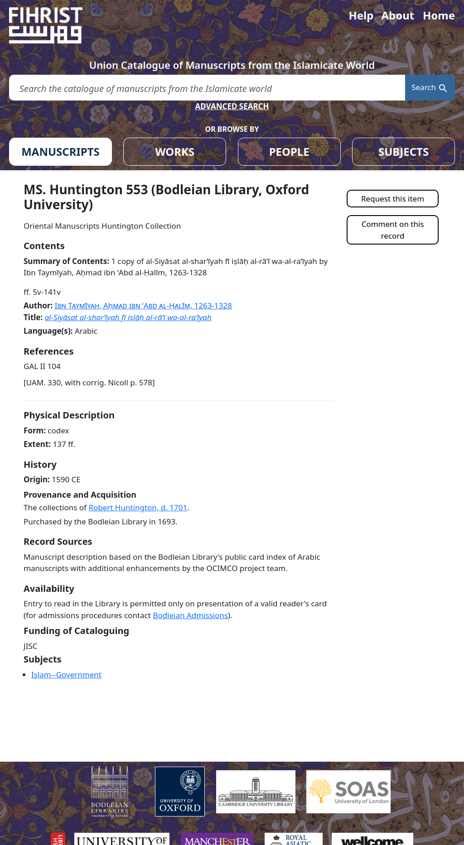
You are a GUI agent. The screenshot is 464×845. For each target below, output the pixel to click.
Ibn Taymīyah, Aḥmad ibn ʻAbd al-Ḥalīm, (143, 305)
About (397, 15)
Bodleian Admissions (190, 615)
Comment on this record (393, 230)
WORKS (174, 151)
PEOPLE (289, 151)
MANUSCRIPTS (60, 151)
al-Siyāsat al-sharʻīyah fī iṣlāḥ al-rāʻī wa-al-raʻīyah (128, 317)
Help (360, 15)
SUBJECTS (403, 151)
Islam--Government (66, 674)
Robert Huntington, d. (137, 507)
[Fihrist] (54, 25)
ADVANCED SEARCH (232, 106)
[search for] (207, 88)
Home (439, 15)
